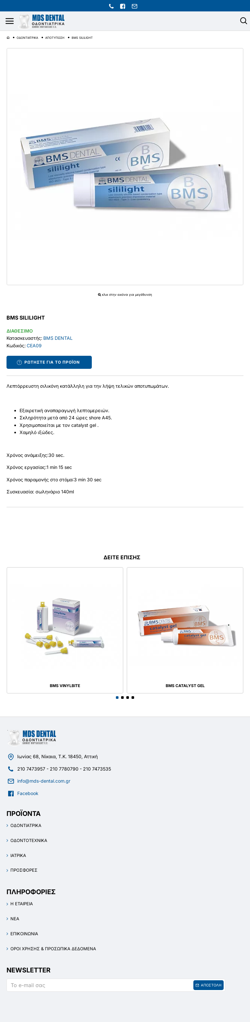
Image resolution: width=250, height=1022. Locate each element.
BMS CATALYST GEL (185, 686)
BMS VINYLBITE (65, 686)
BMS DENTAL (58, 338)
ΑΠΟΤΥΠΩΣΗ (54, 37)
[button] (117, 697)
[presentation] (52, 1006)
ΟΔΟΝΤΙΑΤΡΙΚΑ (27, 37)
